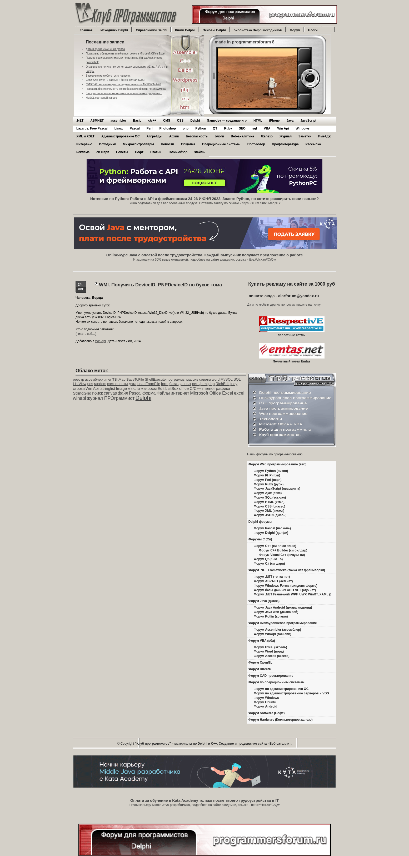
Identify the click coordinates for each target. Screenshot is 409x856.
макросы (149, 388)
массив (192, 379)
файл (123, 393)
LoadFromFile (148, 384)
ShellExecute (155, 379)
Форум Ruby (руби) (268, 484)
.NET (79, 120)
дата (133, 384)
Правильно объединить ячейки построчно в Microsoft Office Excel (125, 53)
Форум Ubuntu (265, 702)
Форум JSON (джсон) (270, 515)
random (100, 384)
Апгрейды (154, 136)
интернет (180, 393)
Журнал (286, 136)
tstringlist (107, 388)
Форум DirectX (259, 669)
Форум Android (265, 706)
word (216, 379)
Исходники (107, 144)
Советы (122, 152)
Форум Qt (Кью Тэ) (268, 559)
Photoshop (167, 128)
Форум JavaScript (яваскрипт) (277, 488)
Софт (139, 152)
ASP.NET (96, 120)
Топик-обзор (177, 152)
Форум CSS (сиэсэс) (269, 506)
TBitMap (119, 379)
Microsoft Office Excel (211, 393)
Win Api (283, 128)
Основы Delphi (214, 30)
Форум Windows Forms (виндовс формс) (285, 586)
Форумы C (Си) (260, 539)
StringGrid (82, 393)
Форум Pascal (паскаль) (272, 528)
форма (149, 393)
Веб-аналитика (242, 136)
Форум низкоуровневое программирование (282, 623)
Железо (267, 136)
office (184, 388)
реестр (78, 379)
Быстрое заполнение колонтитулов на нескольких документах (124, 93)
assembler (118, 120)
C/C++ (195, 388)
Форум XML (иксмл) (269, 510)
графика (222, 388)
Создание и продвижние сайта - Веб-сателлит (255, 743)
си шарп (102, 152)
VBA (267, 128)
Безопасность (197, 136)
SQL (237, 379)
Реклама (82, 152)
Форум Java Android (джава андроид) (283, 607)
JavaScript (308, 120)
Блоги (313, 30)
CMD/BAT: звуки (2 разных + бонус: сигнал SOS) (115, 79)
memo (207, 388)
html (204, 384)
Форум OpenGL (260, 662)
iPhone (274, 120)
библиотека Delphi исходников (258, 30)
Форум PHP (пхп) (267, 475)
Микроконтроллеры (138, 144)
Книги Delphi (184, 30)
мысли (134, 388)
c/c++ (152, 120)
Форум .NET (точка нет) (272, 577)
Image (121, 388)
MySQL (227, 379)
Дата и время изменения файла (105, 49)
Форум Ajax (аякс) (268, 493)
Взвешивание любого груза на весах (108, 75)
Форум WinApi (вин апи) (272, 634)
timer (107, 379)
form (164, 384)
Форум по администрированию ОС (281, 689)
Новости (167, 144)
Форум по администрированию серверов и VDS (291, 693)
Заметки (304, 136)
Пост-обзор (256, 144)
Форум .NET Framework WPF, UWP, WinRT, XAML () (292, 594)
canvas (110, 393)
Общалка (188, 144)
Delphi (195, 120)
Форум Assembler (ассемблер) (277, 629)
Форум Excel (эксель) (270, 647)
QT (215, 128)
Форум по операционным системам (276, 682)
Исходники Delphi (114, 30)
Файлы (199, 152)
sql (254, 128)
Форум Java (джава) (264, 601)
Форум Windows (266, 698)
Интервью (84, 144)
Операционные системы (221, 144)
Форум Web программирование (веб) (277, 464)
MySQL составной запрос (101, 97)
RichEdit (223, 384)
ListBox (171, 388)
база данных (180, 384)
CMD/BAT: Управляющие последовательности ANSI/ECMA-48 (123, 84)
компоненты (117, 384)
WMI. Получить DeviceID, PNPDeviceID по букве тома (160, 284)
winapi (79, 398)
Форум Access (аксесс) (272, 656)
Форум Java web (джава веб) (276, 612)
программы (176, 379)
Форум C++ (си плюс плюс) (275, 546)
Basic (137, 120)
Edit (161, 388)
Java (289, 120)
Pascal (135, 128)
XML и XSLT (85, 136)
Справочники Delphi (151, 30)
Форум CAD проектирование (270, 676)
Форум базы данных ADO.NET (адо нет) (285, 590)
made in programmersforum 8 (245, 42)
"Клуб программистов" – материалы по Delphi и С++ (176, 743)
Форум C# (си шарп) (269, 563)
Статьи (155, 152)
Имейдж (324, 136)
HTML (257, 120)
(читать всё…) (86, 334)
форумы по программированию (279, 454)
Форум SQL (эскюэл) (270, 497)
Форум (295, 30)
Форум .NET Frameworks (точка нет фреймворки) (286, 570)
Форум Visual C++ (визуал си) (282, 555)
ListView (79, 384)
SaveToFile (135, 379)
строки (79, 388)
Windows (303, 128)
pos (90, 384)
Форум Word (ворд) (269, 651)
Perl (150, 128)
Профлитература (285, 144)
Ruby (228, 128)
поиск (97, 393)
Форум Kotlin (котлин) (271, 616)
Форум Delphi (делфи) (271, 533)
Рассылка (313, 144)
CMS (166, 120)
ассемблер (94, 379)
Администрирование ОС (120, 136)
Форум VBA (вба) (261, 641)
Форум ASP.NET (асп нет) (273, 581)
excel (239, 393)
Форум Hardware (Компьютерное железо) (280, 719)
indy (233, 384)
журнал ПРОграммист (110, 398)
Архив (174, 136)
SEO (242, 128)
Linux (118, 128)
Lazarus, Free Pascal (92, 128)
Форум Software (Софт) (266, 713)
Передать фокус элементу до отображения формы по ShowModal (126, 88)
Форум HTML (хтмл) (269, 502)
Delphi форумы (260, 522)
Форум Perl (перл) (268, 480)
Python (200, 128)
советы (205, 379)
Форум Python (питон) (271, 471)
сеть (195, 384)
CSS (180, 120)
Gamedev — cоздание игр (227, 120)
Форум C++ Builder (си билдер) (283, 550)
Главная (86, 30)
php (185, 128)
